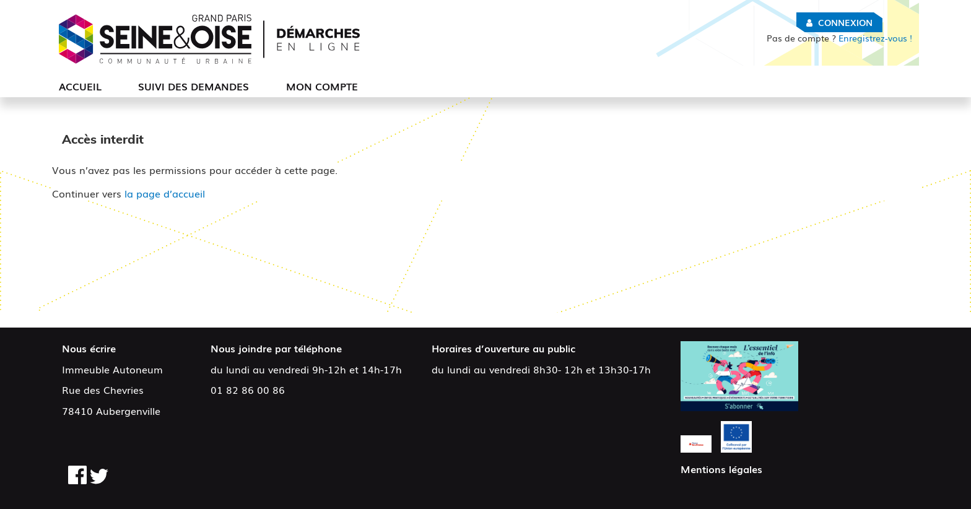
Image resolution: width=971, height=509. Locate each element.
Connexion (845, 22)
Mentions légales (721, 468)
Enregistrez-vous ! (839, 38)
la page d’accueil (164, 193)
